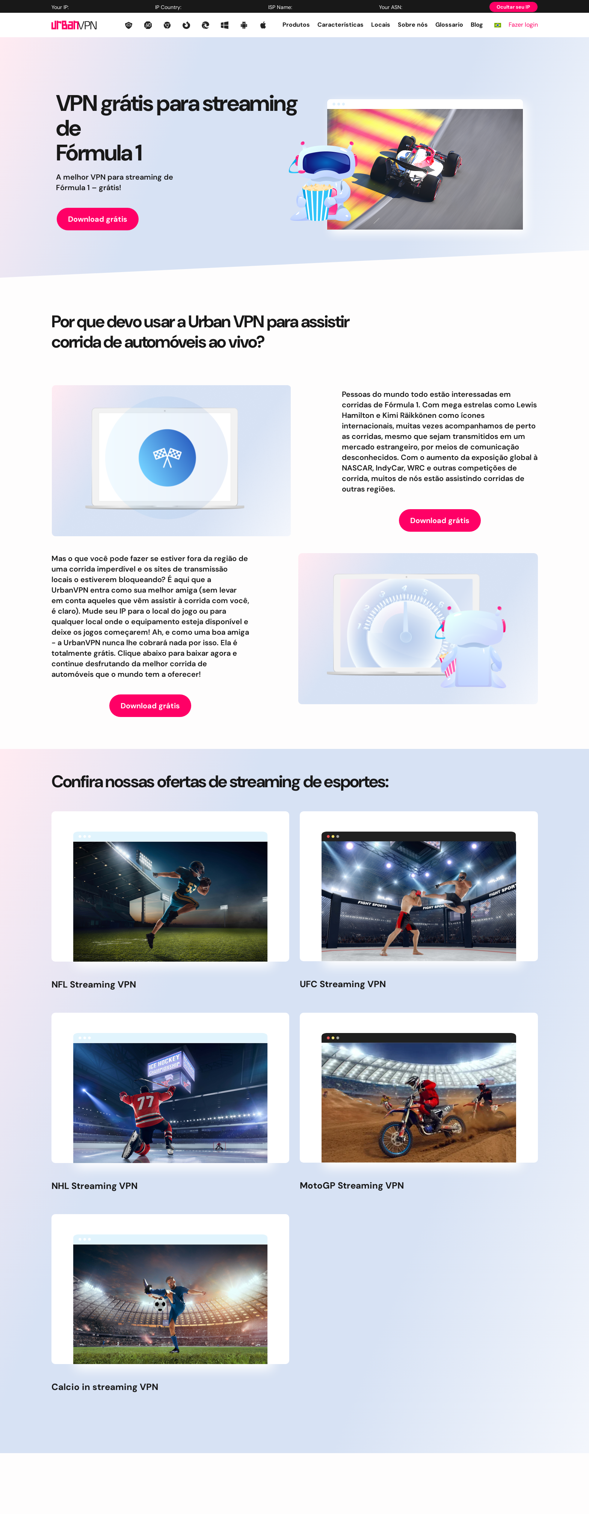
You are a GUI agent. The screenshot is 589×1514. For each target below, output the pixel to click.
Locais (380, 25)
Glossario (449, 25)
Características (340, 25)
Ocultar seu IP (513, 7)
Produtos (296, 25)
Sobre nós (413, 25)
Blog (477, 25)
